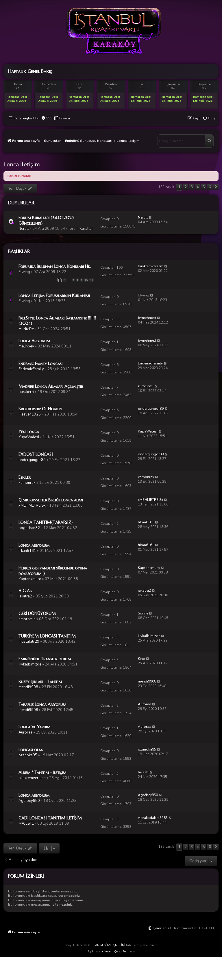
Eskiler (24, 477)
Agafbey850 (29, 800)
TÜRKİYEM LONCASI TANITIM (47, 636)
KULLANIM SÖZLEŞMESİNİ (106, 945)
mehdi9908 (28, 687)
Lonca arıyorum (33, 545)
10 (86, 280)
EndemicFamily (31, 369)
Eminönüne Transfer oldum (44, 658)
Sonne (143, 613)
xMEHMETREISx (32, 505)
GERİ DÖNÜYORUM (37, 613)
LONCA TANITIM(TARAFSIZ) (45, 522)
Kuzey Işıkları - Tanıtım (40, 681)
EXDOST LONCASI (35, 454)
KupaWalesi (28, 437)
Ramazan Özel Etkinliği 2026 (17, 99)
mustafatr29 (28, 641)
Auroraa (144, 704)
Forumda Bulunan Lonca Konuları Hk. (54, 266)
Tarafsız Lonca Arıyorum (42, 704)
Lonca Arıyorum (34, 340)
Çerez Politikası (124, 952)
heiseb (143, 772)
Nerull (23, 228)
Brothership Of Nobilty (40, 408)
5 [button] (204, 187)
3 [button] (191, 187)
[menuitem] (46, 118)
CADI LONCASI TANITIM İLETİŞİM (50, 818)
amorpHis (27, 619)
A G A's (25, 590)
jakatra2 (25, 596)
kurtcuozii (145, 386)
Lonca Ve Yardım (34, 726)
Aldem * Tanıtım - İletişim (42, 772)
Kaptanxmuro (29, 579)
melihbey (26, 346)
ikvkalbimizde (149, 635)
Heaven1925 (29, 414)
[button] (216, 187)
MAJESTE (26, 823)
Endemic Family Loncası (40, 363)
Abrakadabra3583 (153, 817)
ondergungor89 (151, 408)
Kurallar (86, 228)
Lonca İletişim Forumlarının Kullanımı (54, 295)
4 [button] (198, 187)
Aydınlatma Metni (100, 952)
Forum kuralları (19, 176)
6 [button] (210, 187)
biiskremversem (150, 266)
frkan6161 (146, 522)
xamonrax (27, 482)
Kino (141, 658)
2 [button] (185, 187)
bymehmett (147, 317)
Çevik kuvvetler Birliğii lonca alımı (50, 500)
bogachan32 (29, 528)
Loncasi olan (30, 749)
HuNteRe (26, 329)
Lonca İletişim (21, 164)
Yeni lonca (28, 431)
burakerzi (26, 391)
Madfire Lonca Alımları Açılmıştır (50, 386)
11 (91, 280)
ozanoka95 (27, 755)
